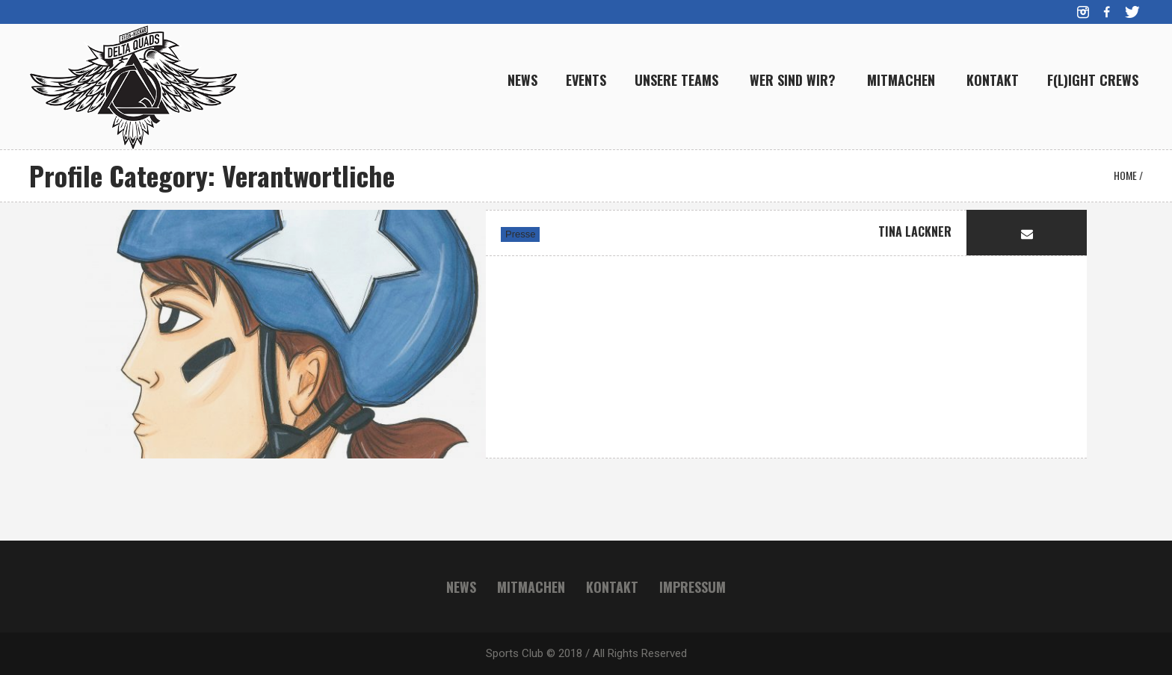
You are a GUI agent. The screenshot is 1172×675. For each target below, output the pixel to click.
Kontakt (612, 586)
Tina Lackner (915, 231)
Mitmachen (531, 586)
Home (1125, 175)
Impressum (692, 586)
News (461, 586)
